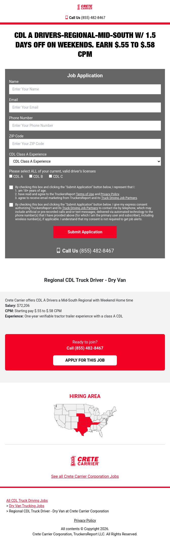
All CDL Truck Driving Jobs (27, 501)
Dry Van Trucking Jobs (26, 506)
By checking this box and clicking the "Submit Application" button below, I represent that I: (76, 192)
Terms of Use (85, 194)
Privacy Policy (109, 194)
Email (13, 100)
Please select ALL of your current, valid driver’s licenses (52, 171)
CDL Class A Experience (28, 154)
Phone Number (21, 118)
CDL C (56, 177)
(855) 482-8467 (87, 18)
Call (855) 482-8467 (85, 348)
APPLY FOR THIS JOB (84, 360)
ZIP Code (16, 136)
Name (13, 82)
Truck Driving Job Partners (119, 198)
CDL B (36, 177)
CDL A (16, 177)
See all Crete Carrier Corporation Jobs (85, 476)
